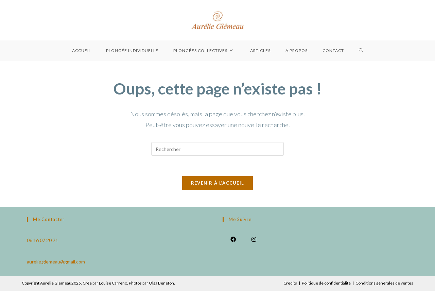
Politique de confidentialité (326, 283)
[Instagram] (253, 238)
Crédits (290, 283)
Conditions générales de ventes (384, 283)
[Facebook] (233, 238)
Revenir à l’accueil (217, 183)
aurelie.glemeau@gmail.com (56, 261)
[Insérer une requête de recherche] (217, 149)
